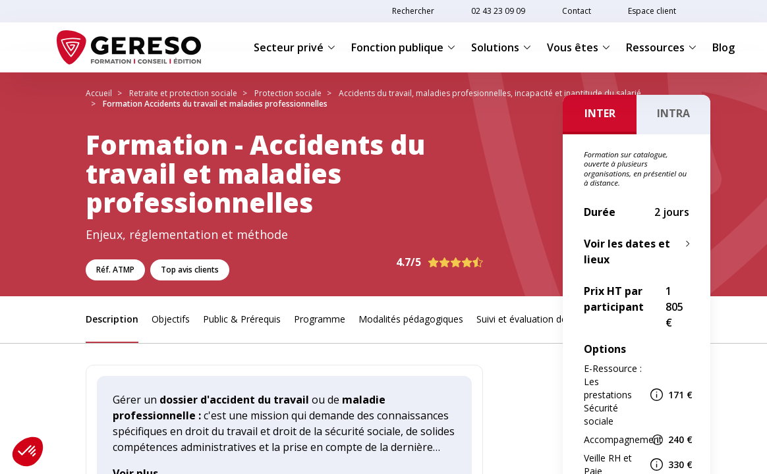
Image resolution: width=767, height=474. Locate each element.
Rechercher (413, 10)
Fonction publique (403, 47)
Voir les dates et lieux (627, 251)
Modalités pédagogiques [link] (410, 319)
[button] (27, 451)
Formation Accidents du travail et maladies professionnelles (215, 103)
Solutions (501, 47)
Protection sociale (288, 93)
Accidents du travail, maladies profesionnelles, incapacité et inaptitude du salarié (490, 93)
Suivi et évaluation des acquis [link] (538, 319)
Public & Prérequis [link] (242, 319)
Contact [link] (576, 10)
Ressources (661, 47)
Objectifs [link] (171, 319)
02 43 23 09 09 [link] (498, 10)
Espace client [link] (652, 10)
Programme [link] (319, 319)
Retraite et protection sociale (183, 93)
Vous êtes (578, 47)
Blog (723, 47)
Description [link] (112, 319)
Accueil (99, 93)
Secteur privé (294, 47)
